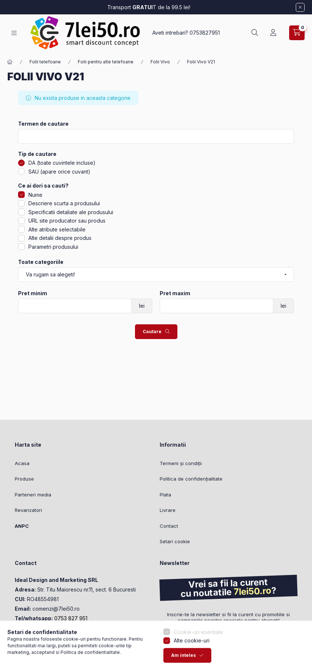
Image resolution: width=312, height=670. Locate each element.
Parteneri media (33, 495)
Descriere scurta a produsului (64, 203)
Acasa (22, 463)
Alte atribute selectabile (57, 229)
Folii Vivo (160, 61)
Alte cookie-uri (191, 649)
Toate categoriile (40, 262)
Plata (165, 495)
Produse (24, 479)
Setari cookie (175, 541)
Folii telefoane (45, 61)
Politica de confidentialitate (90, 660)
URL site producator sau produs (66, 220)
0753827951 (205, 32)
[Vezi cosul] (297, 32)
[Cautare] (254, 32)
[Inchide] (300, 7)
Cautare (152, 331)
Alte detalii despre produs (59, 238)
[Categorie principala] (10, 62)
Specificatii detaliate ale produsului (70, 212)
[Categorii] (14, 33)
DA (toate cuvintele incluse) (62, 163)
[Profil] (273, 32)
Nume (35, 195)
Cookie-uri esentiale (198, 640)
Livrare (168, 510)
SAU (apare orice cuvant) (59, 171)
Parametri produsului (53, 247)
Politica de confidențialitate (191, 479)
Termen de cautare (43, 124)
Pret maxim (175, 293)
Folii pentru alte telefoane (106, 61)
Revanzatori (28, 510)
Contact (169, 526)
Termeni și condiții (181, 463)
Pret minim (32, 293)
